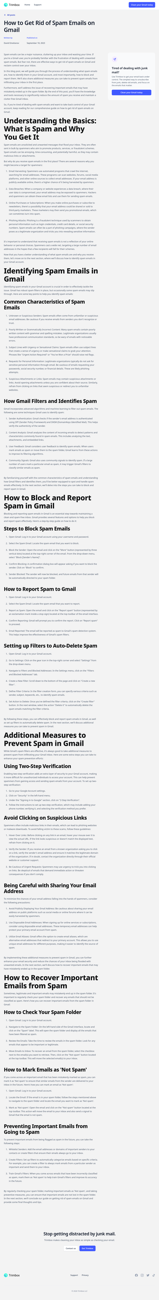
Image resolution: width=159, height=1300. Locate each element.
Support (37, 4)
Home (27, 4)
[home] (12, 5)
